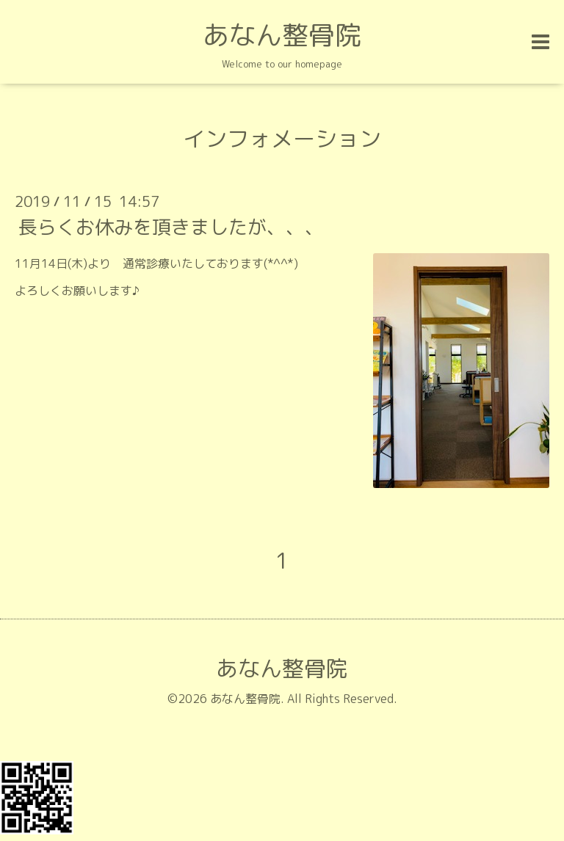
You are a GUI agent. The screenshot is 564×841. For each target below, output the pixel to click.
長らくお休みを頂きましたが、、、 (171, 227)
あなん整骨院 (282, 35)
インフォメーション (282, 138)
